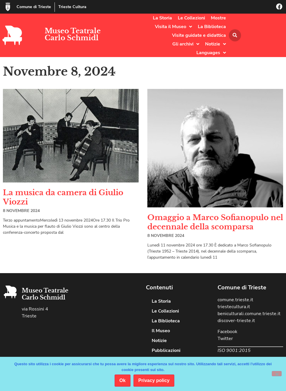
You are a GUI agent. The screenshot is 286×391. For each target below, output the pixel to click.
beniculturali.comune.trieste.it (249, 313)
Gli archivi (185, 44)
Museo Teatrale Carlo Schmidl (73, 34)
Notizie (215, 44)
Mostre (218, 18)
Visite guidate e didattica (199, 35)
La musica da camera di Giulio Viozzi (63, 197)
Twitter (225, 338)
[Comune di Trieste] (7, 6)
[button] (235, 35)
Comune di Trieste (34, 7)
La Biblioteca (212, 26)
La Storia (162, 18)
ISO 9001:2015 (234, 350)
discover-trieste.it (236, 320)
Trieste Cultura (72, 7)
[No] (277, 373)
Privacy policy (154, 380)
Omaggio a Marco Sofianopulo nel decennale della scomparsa (215, 222)
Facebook (227, 331)
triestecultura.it (234, 307)
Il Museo (161, 331)
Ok (123, 380)
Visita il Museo (173, 26)
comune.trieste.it (235, 300)
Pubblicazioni (166, 350)
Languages (211, 52)
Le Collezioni (191, 18)
